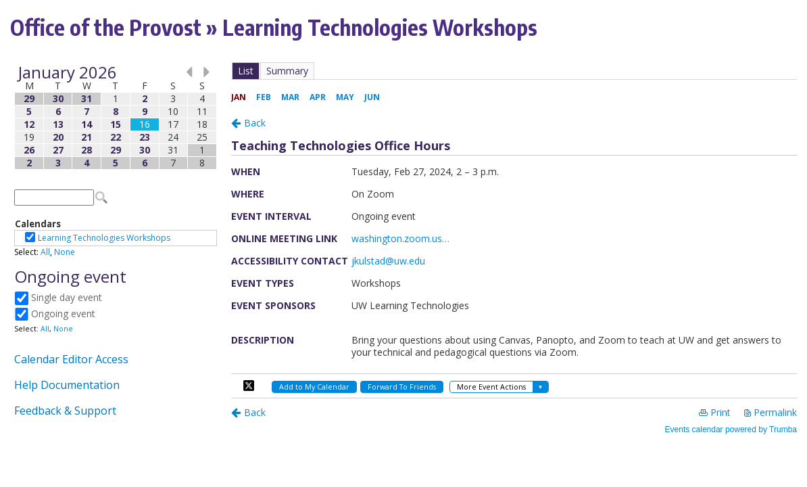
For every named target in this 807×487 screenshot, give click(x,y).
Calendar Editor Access (71, 359)
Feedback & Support (65, 410)
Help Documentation (67, 384)
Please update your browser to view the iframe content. (115, 117)
